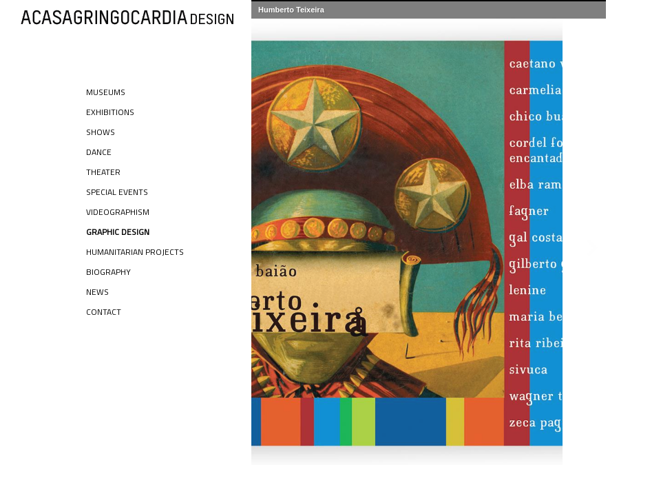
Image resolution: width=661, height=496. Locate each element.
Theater (103, 171)
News (97, 291)
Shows (100, 131)
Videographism (117, 211)
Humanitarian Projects (135, 251)
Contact (103, 311)
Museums (105, 92)
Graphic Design (117, 231)
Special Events (117, 191)
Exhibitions (110, 111)
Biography (108, 271)
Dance (99, 151)
